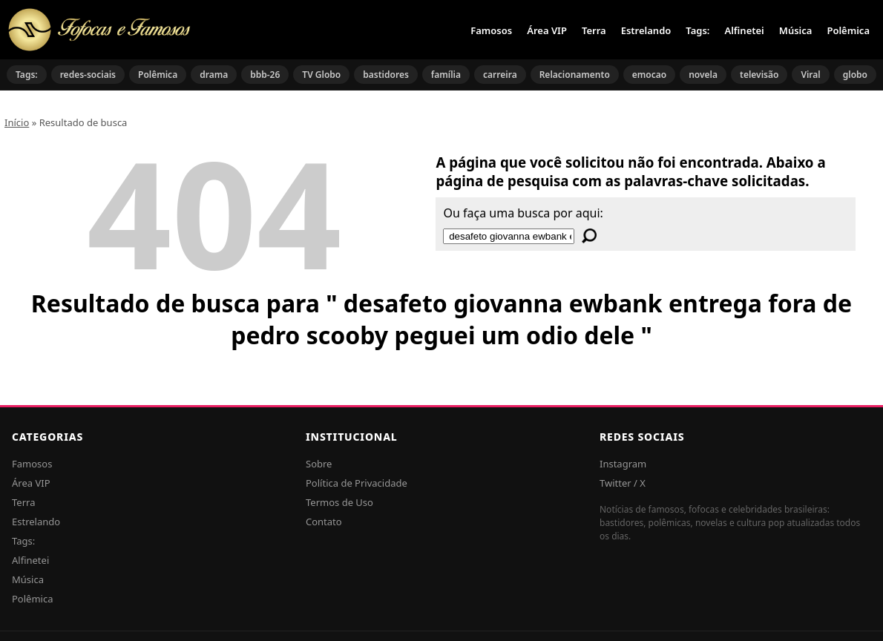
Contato (324, 521)
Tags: (697, 30)
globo (855, 74)
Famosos (491, 30)
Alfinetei (744, 30)
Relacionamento (574, 74)
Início (16, 122)
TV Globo (321, 74)
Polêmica (848, 30)
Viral (810, 74)
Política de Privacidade (356, 483)
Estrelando (646, 30)
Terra (594, 30)
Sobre (319, 463)
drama (214, 74)
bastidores (386, 74)
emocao (649, 74)
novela (703, 74)
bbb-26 (265, 74)
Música (796, 30)
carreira (500, 74)
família (446, 74)
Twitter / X (623, 483)
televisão (759, 74)
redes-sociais (88, 74)
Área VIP (547, 30)
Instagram (623, 463)
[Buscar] (589, 236)
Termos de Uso (339, 502)
